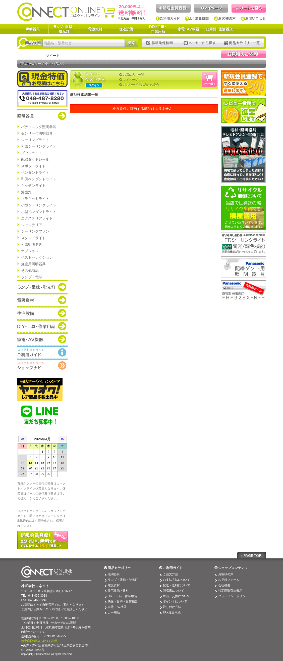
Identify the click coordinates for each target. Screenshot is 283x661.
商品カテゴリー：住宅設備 (42, 313)
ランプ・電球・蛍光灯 (64, 29)
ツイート (53, 56)
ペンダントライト (35, 172)
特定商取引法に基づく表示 (39, 641)
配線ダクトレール (35, 159)
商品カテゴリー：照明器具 (42, 115)
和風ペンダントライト (38, 179)
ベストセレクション (37, 257)
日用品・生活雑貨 (219, 29)
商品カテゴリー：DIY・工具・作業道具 (42, 326)
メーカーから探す (199, 43)
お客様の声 (225, 18)
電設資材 (95, 29)
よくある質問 (197, 18)
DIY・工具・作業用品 (157, 29)
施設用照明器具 (33, 264)
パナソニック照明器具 (38, 127)
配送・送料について (176, 585)
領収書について (173, 590)
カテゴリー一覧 (241, 43)
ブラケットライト (35, 199)
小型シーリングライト (38, 205)
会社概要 (224, 585)
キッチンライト (33, 186)
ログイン (93, 85)
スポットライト (33, 166)
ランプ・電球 (31, 277)
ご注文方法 (170, 574)
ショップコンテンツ (233, 568)
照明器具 (32, 29)
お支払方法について (176, 580)
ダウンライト (31, 153)
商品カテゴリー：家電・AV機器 (42, 339)
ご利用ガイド (167, 18)
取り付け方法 (172, 607)
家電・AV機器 (188, 29)
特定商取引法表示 (230, 590)
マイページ (211, 8)
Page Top (251, 555)
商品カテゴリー (119, 568)
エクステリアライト (37, 218)
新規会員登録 (173, 8)
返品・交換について (176, 596)
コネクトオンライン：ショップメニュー (42, 365)
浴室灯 (26, 192)
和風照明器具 (31, 244)
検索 (131, 43)
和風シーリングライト (38, 146)
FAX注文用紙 (172, 612)
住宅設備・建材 (118, 590)
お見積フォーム (228, 580)
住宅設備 (126, 29)
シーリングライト (35, 140)
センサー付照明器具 (37, 133)
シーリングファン (35, 231)
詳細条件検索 (160, 43)
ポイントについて (175, 601)
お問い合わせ (253, 18)
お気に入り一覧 (133, 74)
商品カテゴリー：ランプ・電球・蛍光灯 (42, 286)
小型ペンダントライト (38, 212)
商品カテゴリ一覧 (32, 63)
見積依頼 (243, 54)
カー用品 (114, 612)
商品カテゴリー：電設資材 (42, 299)
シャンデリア (31, 225)
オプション (30, 251)
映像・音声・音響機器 (123, 601)
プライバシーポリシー (233, 596)
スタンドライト (33, 238)
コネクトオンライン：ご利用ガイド (42, 352)
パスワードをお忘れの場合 (141, 84)
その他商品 (30, 271)
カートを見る (249, 8)
